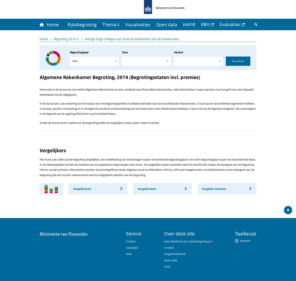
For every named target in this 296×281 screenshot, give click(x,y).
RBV (205, 24)
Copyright (132, 247)
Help (129, 254)
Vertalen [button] (245, 241)
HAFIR (189, 24)
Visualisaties (137, 24)
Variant (178, 52)
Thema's (110, 24)
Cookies (169, 247)
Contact (131, 241)
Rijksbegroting (82, 24)
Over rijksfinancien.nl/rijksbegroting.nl (188, 241)
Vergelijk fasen (147, 189)
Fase (125, 52)
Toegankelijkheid (175, 254)
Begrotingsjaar (79, 52)
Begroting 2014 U (66, 39)
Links (167, 266)
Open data (166, 24)
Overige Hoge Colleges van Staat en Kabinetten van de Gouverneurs (131, 39)
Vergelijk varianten (214, 189)
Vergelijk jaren (82, 189)
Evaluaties (230, 24)
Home (44, 39)
